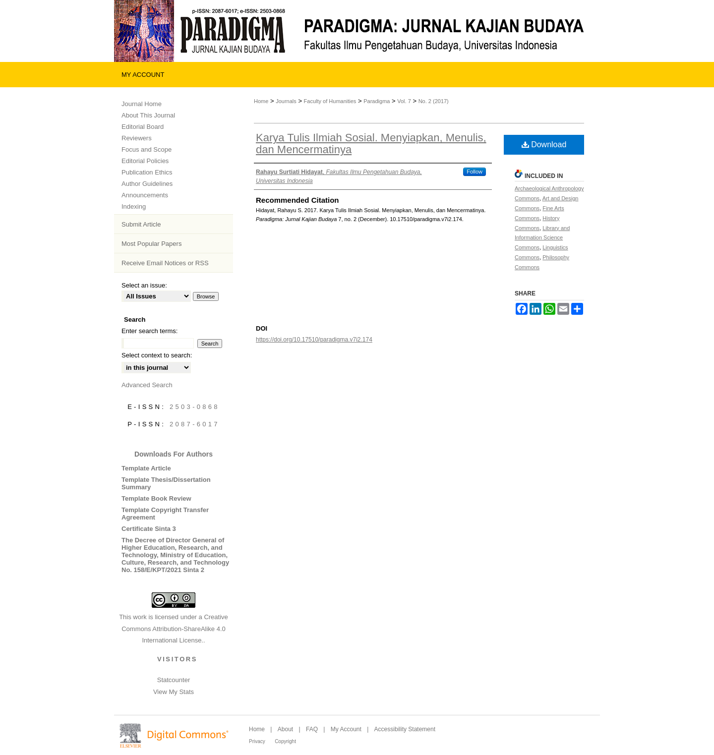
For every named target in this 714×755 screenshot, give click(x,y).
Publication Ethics (147, 172)
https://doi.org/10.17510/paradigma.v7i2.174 (314, 339)
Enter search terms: (149, 331)
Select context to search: (156, 355)
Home (261, 101)
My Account (346, 729)
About (285, 729)
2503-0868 (195, 406)
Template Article (146, 468)
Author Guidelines (147, 183)
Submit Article (141, 224)
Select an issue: (144, 285)
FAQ (312, 729)
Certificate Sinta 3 (148, 528)
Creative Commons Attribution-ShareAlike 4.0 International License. (174, 628)
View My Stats (173, 692)
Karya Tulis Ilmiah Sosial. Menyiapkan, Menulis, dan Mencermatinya (371, 143)
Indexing (133, 206)
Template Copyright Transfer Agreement (165, 513)
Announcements (144, 195)
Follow (474, 171)
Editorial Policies (145, 161)
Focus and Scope (146, 149)
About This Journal (148, 115)
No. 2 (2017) (433, 101)
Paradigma (376, 101)
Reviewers (136, 138)
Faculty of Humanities (330, 101)
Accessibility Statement (404, 729)
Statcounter (173, 680)
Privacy (257, 741)
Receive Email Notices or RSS (165, 263)
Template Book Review (156, 498)
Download (544, 144)
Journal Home (141, 104)
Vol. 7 (404, 101)
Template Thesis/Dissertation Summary (166, 483)
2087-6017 (195, 424)
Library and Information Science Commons (542, 238)
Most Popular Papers (151, 243)
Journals (286, 101)
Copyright (285, 741)
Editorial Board (142, 126)
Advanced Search (147, 385)
